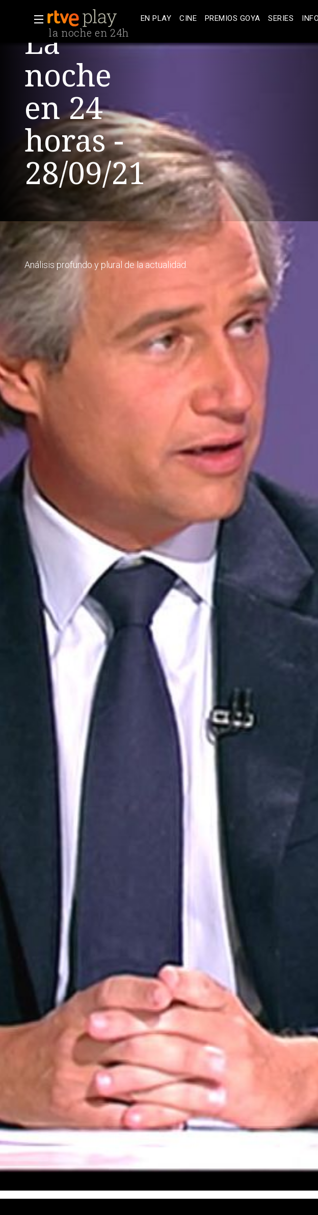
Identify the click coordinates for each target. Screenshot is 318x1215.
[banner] (92, 18)
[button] (35, 19)
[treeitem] (156, 18)
